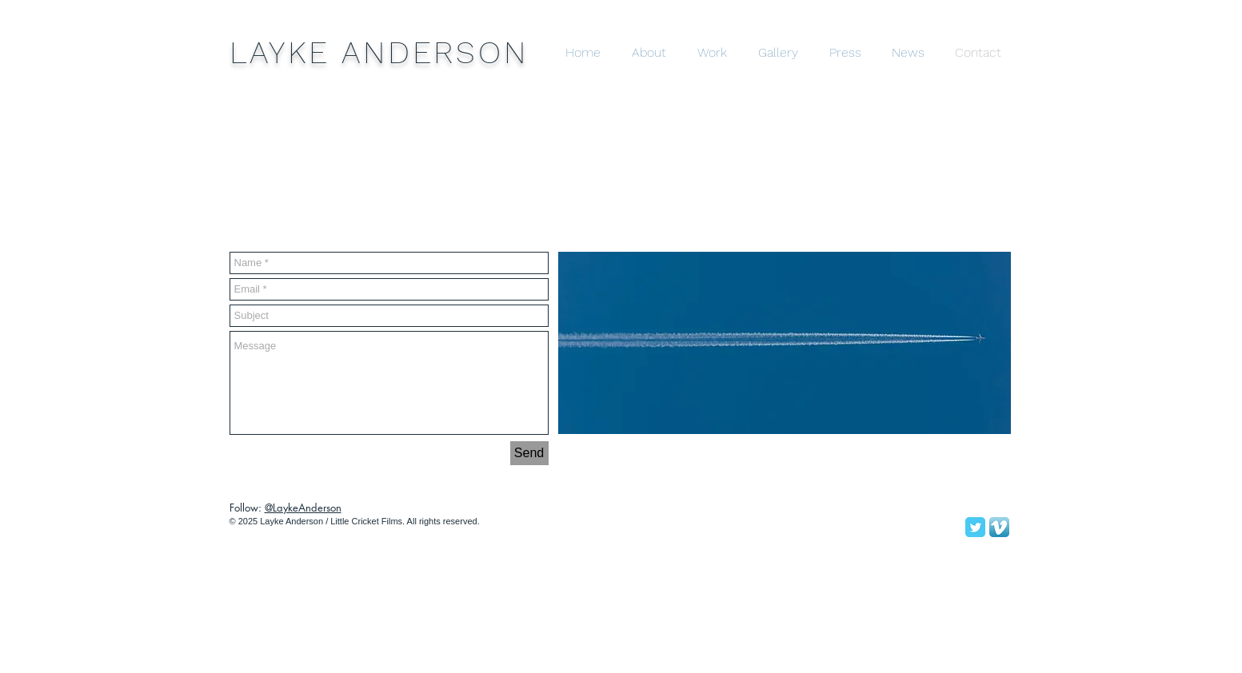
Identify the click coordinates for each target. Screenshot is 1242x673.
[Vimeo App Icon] (999, 527)
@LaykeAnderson (303, 507)
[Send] (529, 453)
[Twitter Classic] (975, 527)
